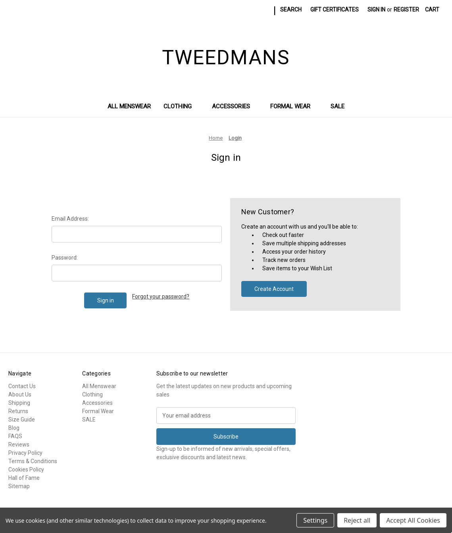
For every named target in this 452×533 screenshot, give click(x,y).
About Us (19, 394)
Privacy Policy (25, 453)
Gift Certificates (334, 9)
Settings (315, 520)
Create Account (274, 289)
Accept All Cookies (413, 520)
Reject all (357, 520)
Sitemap (19, 486)
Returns (18, 411)
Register (406, 9)
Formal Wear (294, 106)
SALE (337, 106)
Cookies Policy (26, 469)
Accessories (235, 106)
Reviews (18, 444)
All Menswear (129, 106)
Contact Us (22, 386)
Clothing (181, 106)
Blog (13, 428)
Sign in (376, 9)
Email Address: (70, 219)
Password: (65, 257)
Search (291, 9)
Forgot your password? (160, 296)
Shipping (19, 403)
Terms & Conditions (32, 461)
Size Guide (21, 419)
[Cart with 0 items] (432, 9)
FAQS (15, 436)
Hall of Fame (24, 478)
